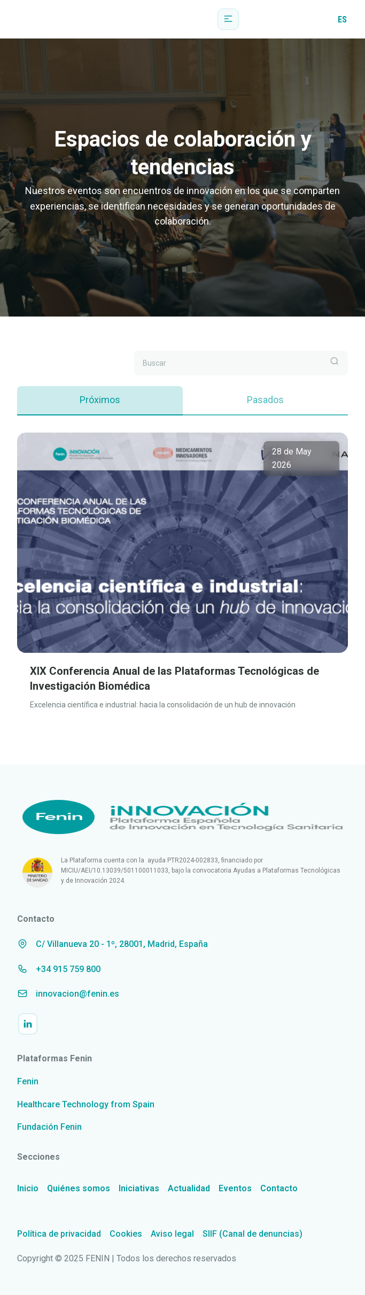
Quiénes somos (78, 1188)
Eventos (235, 1188)
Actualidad (189, 1188)
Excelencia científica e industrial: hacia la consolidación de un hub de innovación (163, 704)
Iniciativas (139, 1188)
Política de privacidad (59, 1234)
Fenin (27, 1081)
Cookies (126, 1234)
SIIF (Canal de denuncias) (252, 1234)
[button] (228, 19)
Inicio (27, 1188)
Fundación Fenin (49, 1127)
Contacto (279, 1188)
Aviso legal (172, 1234)
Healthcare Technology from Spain (85, 1104)
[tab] (100, 400)
